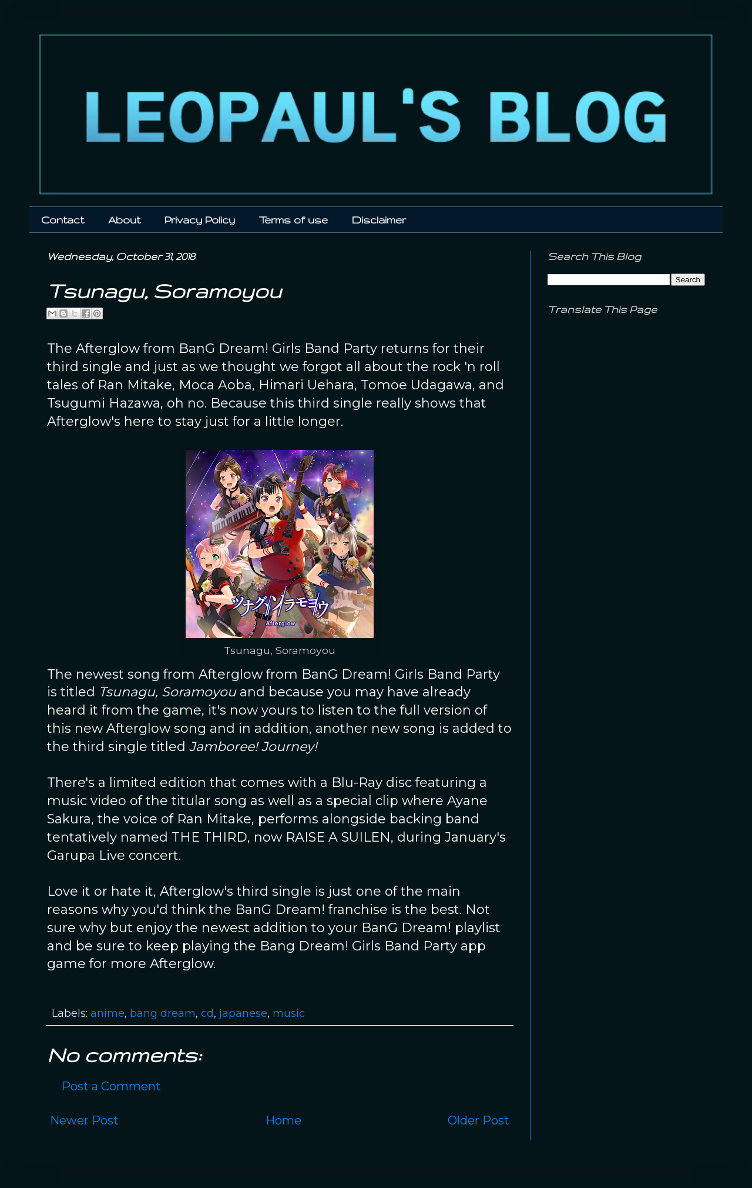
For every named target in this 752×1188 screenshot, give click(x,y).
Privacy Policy (199, 219)
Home (283, 1120)
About (124, 219)
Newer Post (84, 1120)
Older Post (478, 1120)
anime (107, 1013)
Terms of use (293, 219)
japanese (243, 1013)
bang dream (163, 1013)
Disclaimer (379, 219)
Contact (62, 219)
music (289, 1013)
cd (207, 1013)
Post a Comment (111, 1086)
